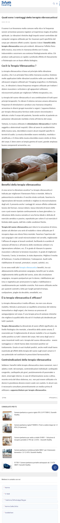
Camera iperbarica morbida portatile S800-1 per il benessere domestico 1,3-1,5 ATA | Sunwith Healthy (34, 451)
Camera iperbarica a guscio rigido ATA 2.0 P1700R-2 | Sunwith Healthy (35, 414)
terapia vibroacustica (29, 267)
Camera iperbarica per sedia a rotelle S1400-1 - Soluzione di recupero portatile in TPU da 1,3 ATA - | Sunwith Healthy (34, 439)
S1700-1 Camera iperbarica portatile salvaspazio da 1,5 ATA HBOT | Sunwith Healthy (34, 464)
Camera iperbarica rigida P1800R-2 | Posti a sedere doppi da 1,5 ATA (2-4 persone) (36, 426)
